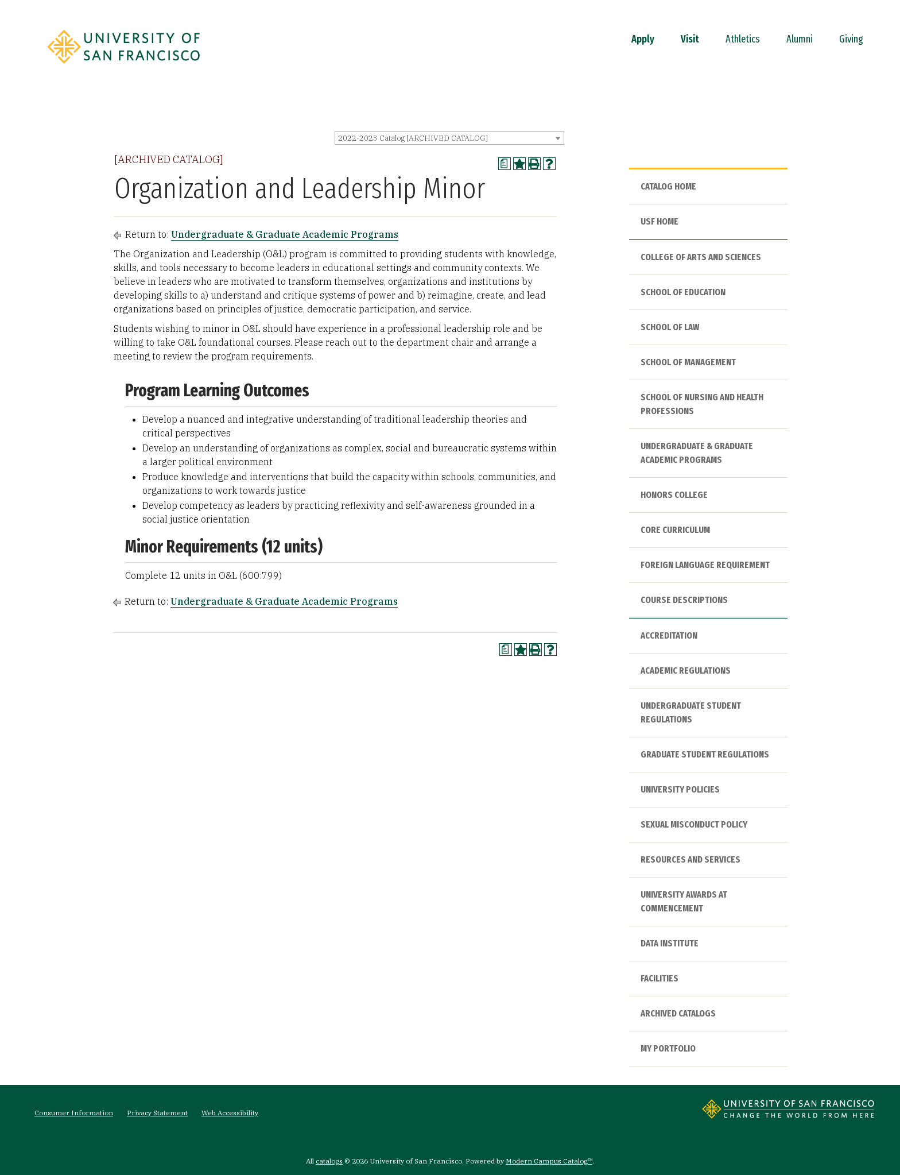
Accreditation (669, 635)
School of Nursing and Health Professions (702, 404)
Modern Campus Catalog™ (549, 1161)
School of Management (688, 362)
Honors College (674, 494)
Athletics (743, 39)
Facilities (659, 978)
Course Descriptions (684, 599)
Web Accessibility (229, 1112)
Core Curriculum (675, 529)
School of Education (683, 292)
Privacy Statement (157, 1112)
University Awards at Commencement (684, 901)
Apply (642, 39)
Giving (851, 39)
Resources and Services (690, 859)
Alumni (799, 39)
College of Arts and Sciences (701, 257)
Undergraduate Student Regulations (691, 712)
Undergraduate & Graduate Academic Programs (284, 234)
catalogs (329, 1161)
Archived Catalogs (678, 1013)
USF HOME (659, 221)
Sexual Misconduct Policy (694, 824)
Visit (690, 39)
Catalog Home (668, 186)
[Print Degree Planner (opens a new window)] (504, 163)
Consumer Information (73, 1112)
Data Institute (670, 943)
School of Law (670, 327)
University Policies (680, 789)
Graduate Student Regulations (705, 754)
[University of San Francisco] (123, 67)
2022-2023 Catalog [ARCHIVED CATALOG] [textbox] (413, 138)
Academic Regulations (686, 670)
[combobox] (449, 138)
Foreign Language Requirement (705, 564)
